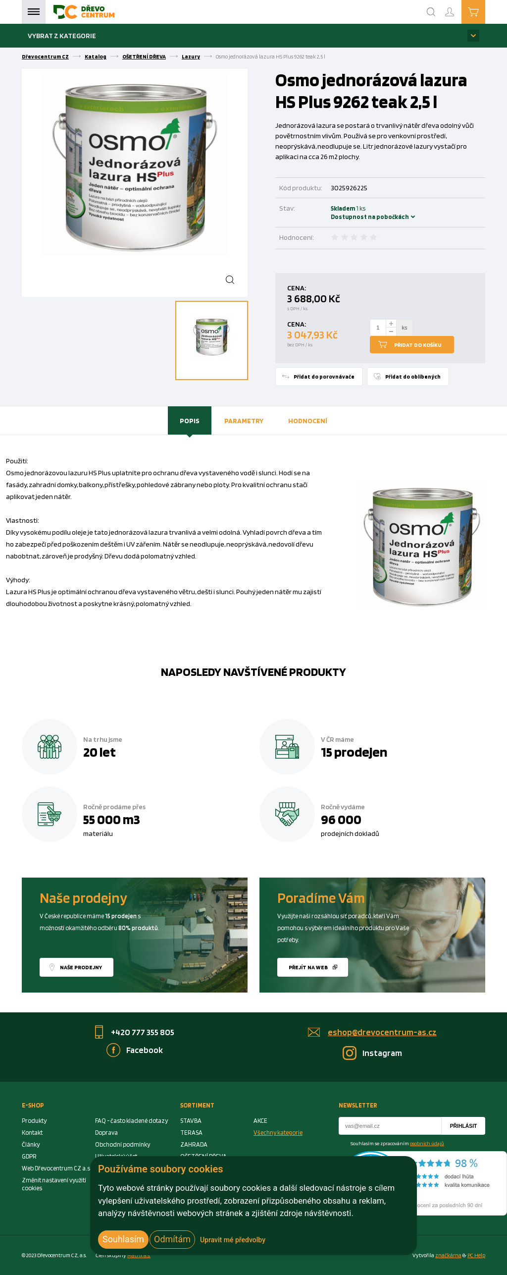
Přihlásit (463, 1126)
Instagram (382, 1053)
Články (31, 1144)
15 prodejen (354, 751)
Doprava (106, 1132)
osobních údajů (427, 1143)
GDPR (29, 1156)
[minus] (391, 332)
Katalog (95, 56)
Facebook (144, 1050)
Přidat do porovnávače (324, 376)
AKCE (260, 1120)
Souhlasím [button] (123, 1239)
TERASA (191, 1132)
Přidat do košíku (418, 344)
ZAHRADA (193, 1144)
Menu (34, 12)
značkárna (448, 1255)
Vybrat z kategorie (62, 35)
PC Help (476, 1255)
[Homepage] (83, 12)
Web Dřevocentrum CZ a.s (56, 1168)
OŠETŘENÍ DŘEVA (144, 56)
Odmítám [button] (172, 1239)
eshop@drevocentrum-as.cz (382, 1032)
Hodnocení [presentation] (307, 420)
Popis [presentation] (190, 420)
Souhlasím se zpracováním (397, 1143)
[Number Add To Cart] (378, 327)
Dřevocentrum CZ (45, 56)
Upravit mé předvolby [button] (232, 1240)
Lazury (191, 56)
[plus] (391, 323)
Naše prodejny (81, 967)
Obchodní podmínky (122, 1144)
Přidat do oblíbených (413, 376)
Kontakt (32, 1132)
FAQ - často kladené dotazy (131, 1120)
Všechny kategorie (278, 1132)
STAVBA (191, 1120)
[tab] (189, 420)
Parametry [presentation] (243, 420)
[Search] (431, 11)
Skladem (344, 213)
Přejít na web (308, 967)
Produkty (34, 1120)
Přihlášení (457, 7)
